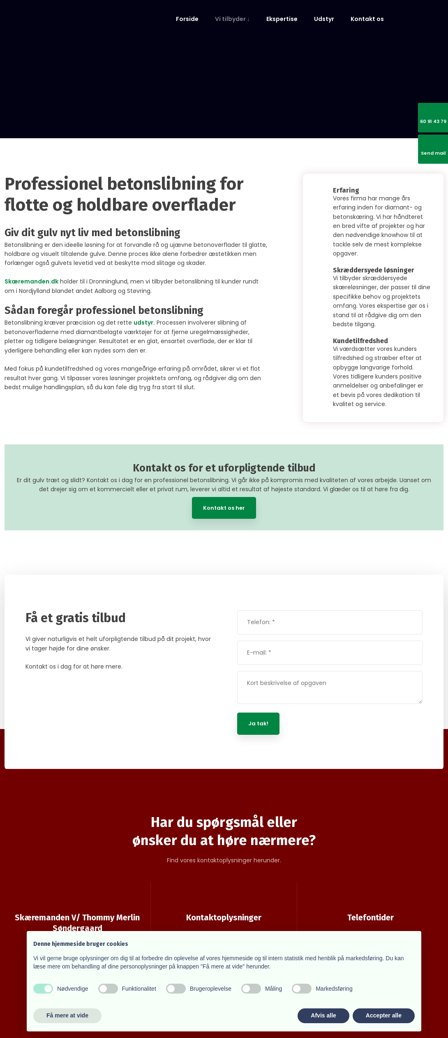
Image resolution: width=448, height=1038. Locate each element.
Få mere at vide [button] (67, 1015)
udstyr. (144, 322)
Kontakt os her (224, 508)
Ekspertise (282, 19)
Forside (187, 19)
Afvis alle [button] (323, 1015)
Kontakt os (367, 19)
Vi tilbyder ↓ (232, 19)
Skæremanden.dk (31, 281)
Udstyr (324, 19)
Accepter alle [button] (384, 1015)
